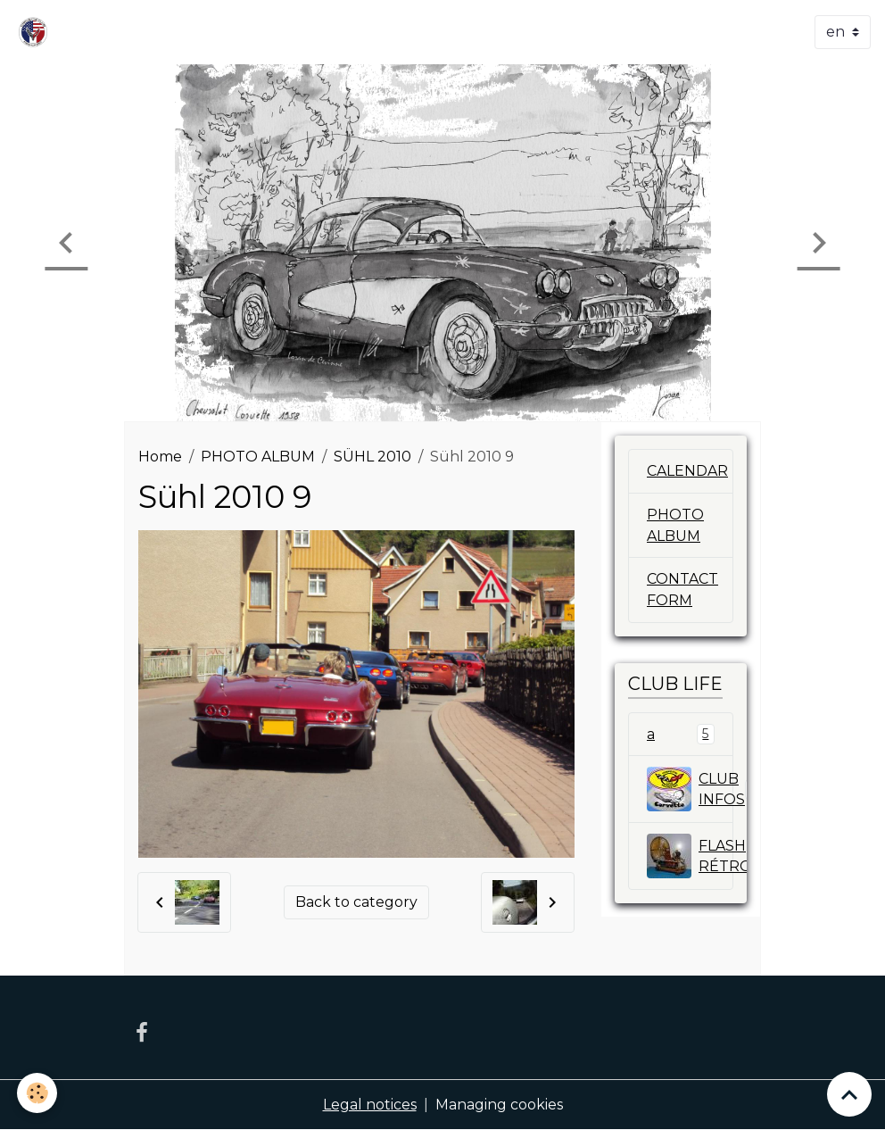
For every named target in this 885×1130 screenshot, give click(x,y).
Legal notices (370, 1104)
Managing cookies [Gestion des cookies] (499, 1104)
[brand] (36, 32)
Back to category (356, 901)
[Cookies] (38, 1093)
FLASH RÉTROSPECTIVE (690, 857)
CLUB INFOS (690, 790)
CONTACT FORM (682, 590)
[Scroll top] (849, 1094)
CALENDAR (687, 470)
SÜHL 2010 (372, 456)
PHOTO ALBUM (258, 456)
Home (160, 456)
